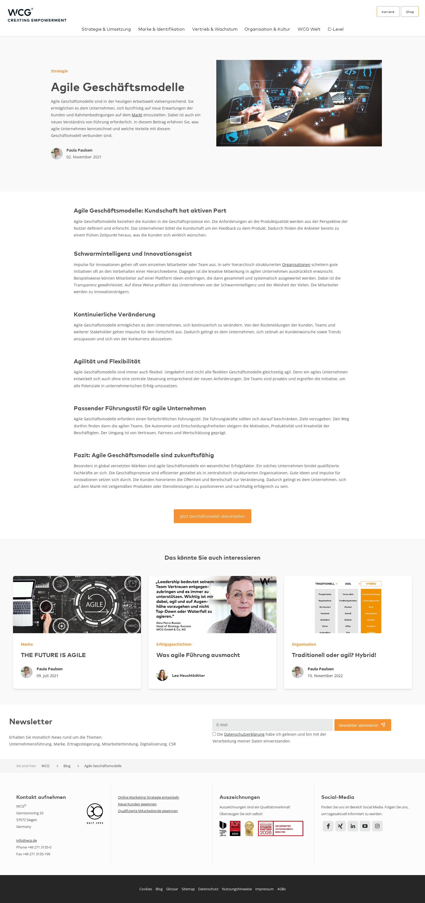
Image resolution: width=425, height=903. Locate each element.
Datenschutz (208, 888)
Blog (159, 888)
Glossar (172, 888)
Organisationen (296, 264)
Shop (410, 11)
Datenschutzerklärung (244, 734)
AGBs (281, 888)
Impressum (264, 888)
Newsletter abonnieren (358, 725)
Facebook (328, 826)
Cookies (145, 888)
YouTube (365, 826)
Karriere (388, 11)
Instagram (377, 826)
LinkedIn (352, 826)
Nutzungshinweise (237, 888)
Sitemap (188, 888)
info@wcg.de (26, 840)
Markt (137, 114)
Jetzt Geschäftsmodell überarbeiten (212, 516)
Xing (340, 826)
